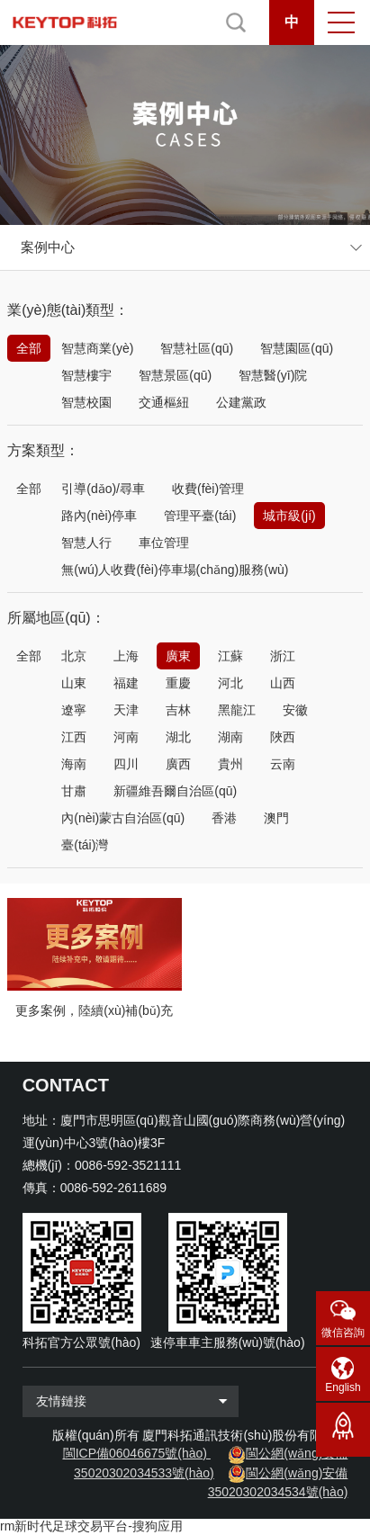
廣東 (178, 656)
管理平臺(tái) (200, 515)
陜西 (282, 737)
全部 (28, 348)
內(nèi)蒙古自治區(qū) (123, 818)
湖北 (178, 737)
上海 (126, 656)
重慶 (178, 683)
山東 (73, 683)
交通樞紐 (164, 402)
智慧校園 (86, 402)
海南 (73, 764)
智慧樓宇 (86, 375)
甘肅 (73, 791)
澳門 (276, 818)
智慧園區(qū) (296, 348)
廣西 (178, 764)
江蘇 (230, 656)
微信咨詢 (343, 1332)
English (342, 1387)
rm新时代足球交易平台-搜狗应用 (91, 1526)
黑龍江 (237, 710)
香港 (224, 818)
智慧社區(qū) (196, 348)
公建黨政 (241, 402)
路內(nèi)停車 (99, 515)
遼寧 (73, 710)
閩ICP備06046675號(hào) (135, 1453)
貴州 (230, 764)
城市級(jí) (289, 515)
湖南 (230, 737)
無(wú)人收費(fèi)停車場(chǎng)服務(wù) (174, 569)
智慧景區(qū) (175, 375)
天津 (126, 710)
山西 (282, 683)
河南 (126, 737)
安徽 (295, 710)
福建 (126, 683)
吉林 (178, 710)
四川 (126, 764)
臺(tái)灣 (84, 845)
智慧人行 (86, 542)
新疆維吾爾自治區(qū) (175, 791)
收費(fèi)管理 (208, 488)
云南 (282, 764)
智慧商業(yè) (97, 348)
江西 (73, 737)
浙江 (282, 656)
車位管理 (164, 542)
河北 (230, 683)
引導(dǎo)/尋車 (103, 488)
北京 (73, 656)
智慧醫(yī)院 (273, 375)
